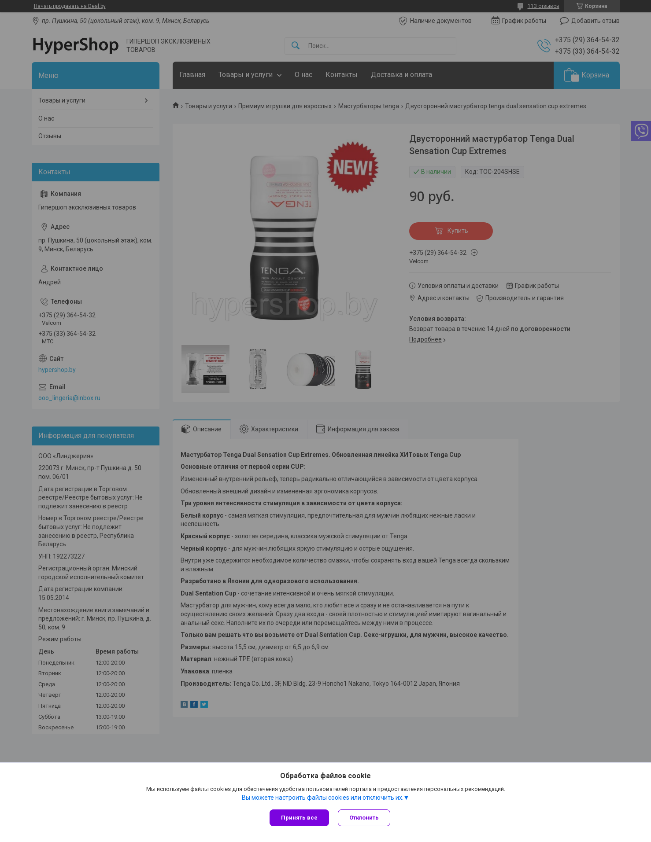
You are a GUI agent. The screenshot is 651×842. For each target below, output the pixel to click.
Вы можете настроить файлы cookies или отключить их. (322, 797)
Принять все (299, 817)
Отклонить (364, 817)
